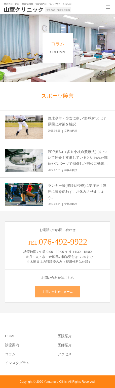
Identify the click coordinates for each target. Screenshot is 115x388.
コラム (10, 354)
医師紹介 (65, 345)
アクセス (65, 354)
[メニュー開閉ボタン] (108, 7)
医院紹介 (65, 336)
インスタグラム (17, 363)
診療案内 (12, 345)
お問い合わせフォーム (58, 291)
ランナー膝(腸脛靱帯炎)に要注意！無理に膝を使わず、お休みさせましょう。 (77, 191)
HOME (10, 336)
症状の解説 (70, 130)
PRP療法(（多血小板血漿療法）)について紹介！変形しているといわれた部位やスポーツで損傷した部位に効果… (78, 158)
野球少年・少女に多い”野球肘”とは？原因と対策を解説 (77, 121)
